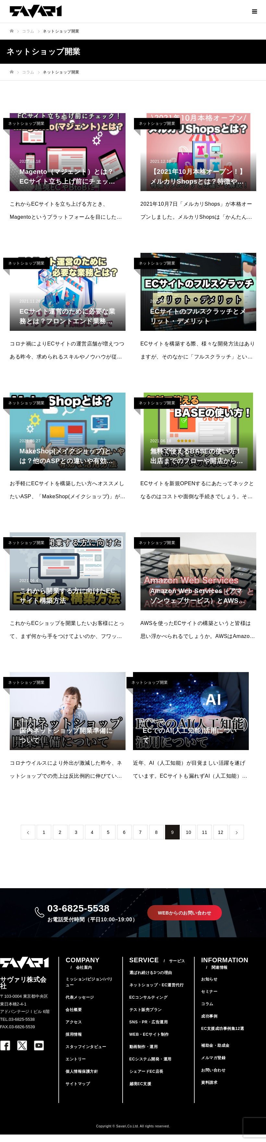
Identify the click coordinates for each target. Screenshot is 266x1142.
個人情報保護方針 (82, 1079)
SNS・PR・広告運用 (148, 1029)
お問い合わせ (213, 1077)
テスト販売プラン (145, 1017)
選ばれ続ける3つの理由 (150, 980)
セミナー (209, 999)
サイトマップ (78, 1091)
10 (188, 832)
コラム (207, 1011)
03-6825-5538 (90, 916)
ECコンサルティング (148, 1005)
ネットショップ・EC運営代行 (156, 992)
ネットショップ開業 (26, 123)
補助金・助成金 (215, 1053)
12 (221, 832)
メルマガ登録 (213, 1065)
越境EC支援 (140, 1091)
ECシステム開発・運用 (150, 1066)
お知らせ (209, 986)
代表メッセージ (80, 1005)
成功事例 (209, 1023)
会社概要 (74, 1017)
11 (204, 832)
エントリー (76, 1066)
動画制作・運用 (143, 1054)
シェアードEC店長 (146, 1079)
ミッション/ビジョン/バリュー (89, 989)
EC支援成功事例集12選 (222, 1036)
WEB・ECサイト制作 (149, 1042)
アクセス (74, 1029)
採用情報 (74, 1042)
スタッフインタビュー (86, 1054)
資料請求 (209, 1090)
